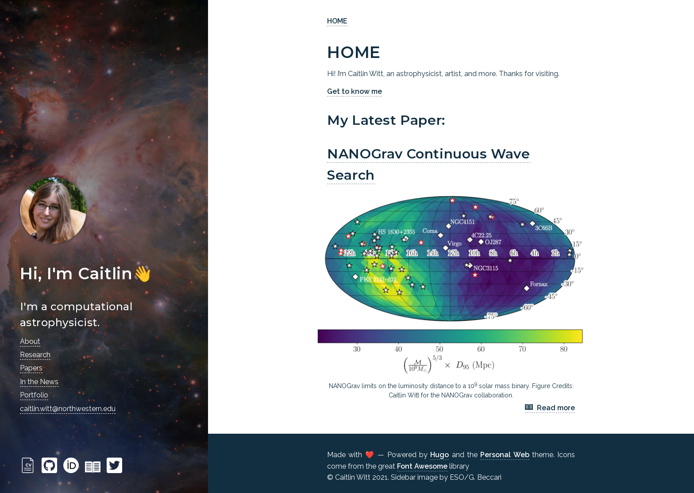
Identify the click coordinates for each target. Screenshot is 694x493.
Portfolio (34, 395)
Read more (550, 408)
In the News (39, 381)
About (30, 341)
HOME (337, 21)
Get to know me (354, 91)
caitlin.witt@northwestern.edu (68, 408)
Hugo (439, 455)
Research (35, 354)
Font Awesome (422, 466)
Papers (31, 368)
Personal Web (504, 455)
